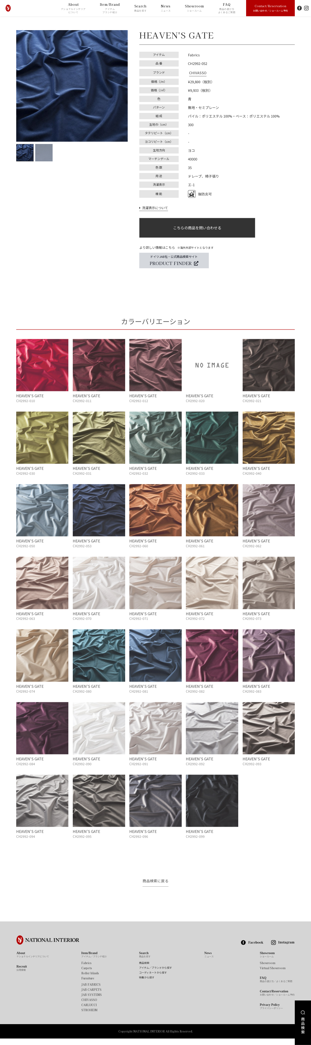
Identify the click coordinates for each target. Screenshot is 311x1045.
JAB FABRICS (91, 991)
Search (140, 8)
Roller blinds (90, 979)
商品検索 (144, 969)
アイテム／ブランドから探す (155, 974)
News (166, 8)
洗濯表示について (153, 206)
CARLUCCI (89, 1011)
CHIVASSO (196, 72)
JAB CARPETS (91, 996)
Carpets (86, 974)
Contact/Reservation (270, 8)
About (73, 8)
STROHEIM (89, 1016)
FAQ (226, 8)
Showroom (194, 8)
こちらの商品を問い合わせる (197, 227)
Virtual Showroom (273, 974)
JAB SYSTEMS (91, 1001)
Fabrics (86, 969)
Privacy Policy (271, 1013)
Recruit (21, 975)
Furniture (87, 985)
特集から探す (146, 984)
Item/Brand (110, 8)
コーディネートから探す (153, 979)
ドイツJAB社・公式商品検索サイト (174, 260)
